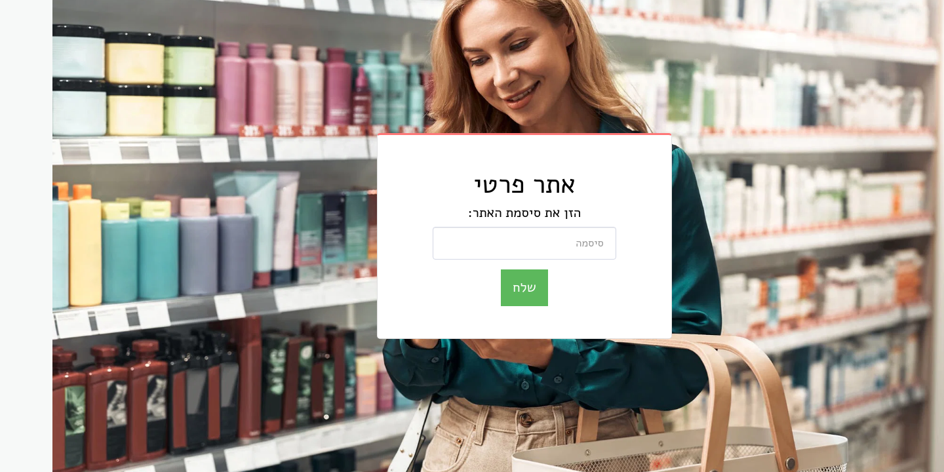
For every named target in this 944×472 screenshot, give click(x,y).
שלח (472, 287)
